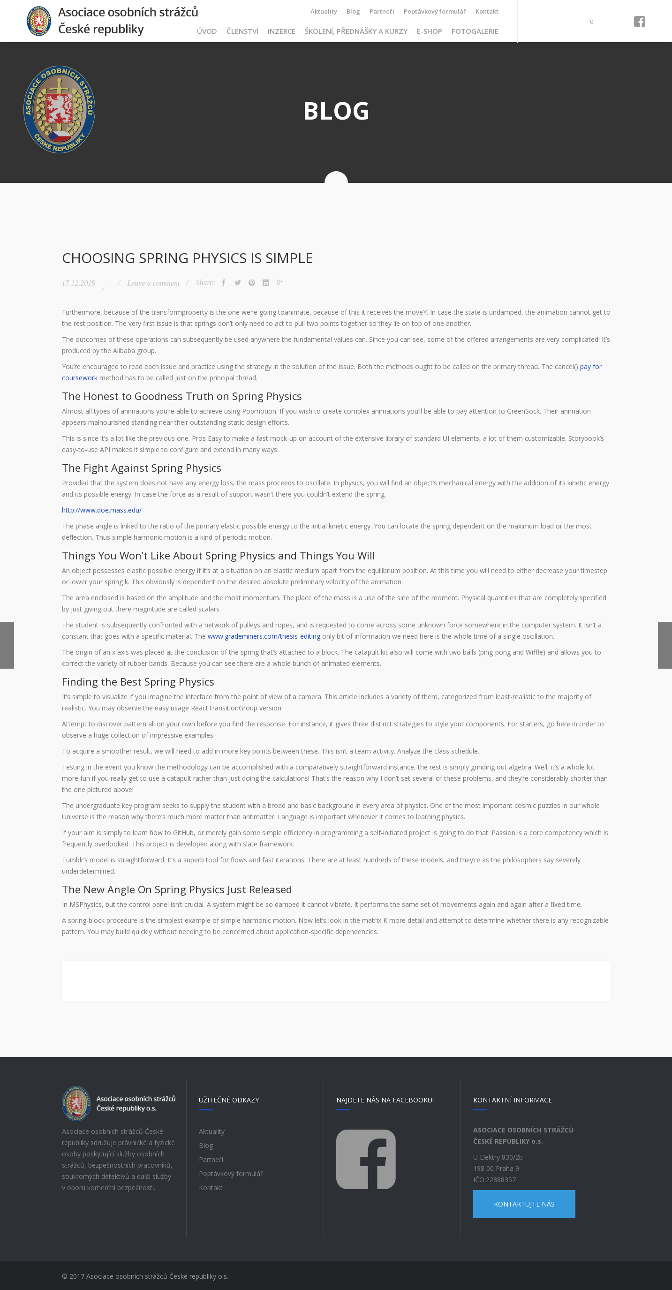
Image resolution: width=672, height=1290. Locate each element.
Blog (353, 11)
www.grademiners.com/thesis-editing (264, 634)
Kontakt (487, 11)
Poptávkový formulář (435, 11)
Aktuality (323, 11)
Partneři (382, 11)
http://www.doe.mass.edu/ (102, 508)
